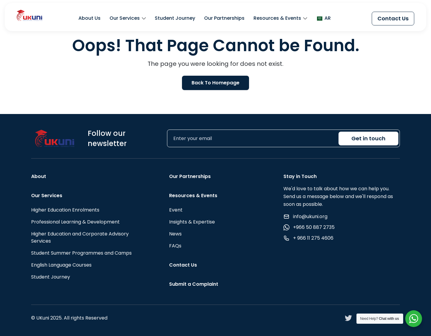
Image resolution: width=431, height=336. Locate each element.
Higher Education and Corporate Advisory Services (80, 237)
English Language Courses (61, 264)
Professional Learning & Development (75, 221)
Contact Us (393, 18)
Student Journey (175, 18)
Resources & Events (277, 18)
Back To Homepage (215, 82)
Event (176, 209)
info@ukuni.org (310, 216)
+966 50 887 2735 (314, 227)
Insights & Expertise (192, 221)
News (175, 233)
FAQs (175, 245)
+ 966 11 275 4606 (313, 238)
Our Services (125, 18)
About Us (89, 18)
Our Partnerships (224, 18)
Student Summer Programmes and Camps (81, 253)
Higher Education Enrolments (65, 209)
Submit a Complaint (193, 284)
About (38, 176)
